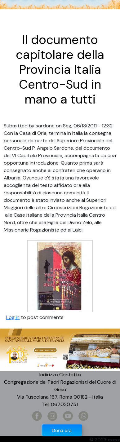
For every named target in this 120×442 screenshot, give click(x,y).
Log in (13, 317)
